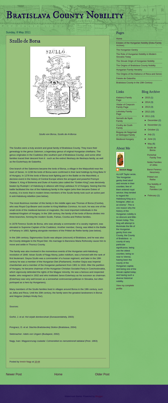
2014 (148, 102)
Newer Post (14, 374)
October (152, 129)
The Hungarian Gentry (127, 50)
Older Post (102, 374)
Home (58, 374)
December (153, 120)
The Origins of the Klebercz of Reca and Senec (139, 74)
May (150, 143)
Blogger (99, 396)
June (150, 139)
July (150, 134)
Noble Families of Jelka (154, 163)
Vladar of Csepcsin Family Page (125, 105)
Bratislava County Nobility (64, 15)
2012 (148, 111)
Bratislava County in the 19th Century (134, 82)
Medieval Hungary (125, 139)
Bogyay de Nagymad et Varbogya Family (126, 133)
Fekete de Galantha (125, 78)
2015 (148, 97)
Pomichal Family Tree (154, 156)
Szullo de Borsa (151, 148)
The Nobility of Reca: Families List (154, 187)
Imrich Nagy (126, 169)
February (152, 195)
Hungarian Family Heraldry (129, 69)
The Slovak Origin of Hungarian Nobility (135, 61)
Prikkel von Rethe (152, 178)
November (153, 125)
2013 (148, 107)
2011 (148, 116)
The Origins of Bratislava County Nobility (135, 65)
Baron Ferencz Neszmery (154, 170)
